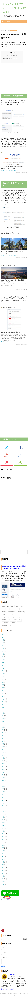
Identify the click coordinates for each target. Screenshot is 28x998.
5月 (3, 651)
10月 (3, 637)
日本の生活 (12, 622)
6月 (3, 648)
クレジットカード (21, 614)
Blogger (14, 995)
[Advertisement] (14, 79)
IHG (3, 609)
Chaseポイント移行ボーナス (11, 58)
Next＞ (22, 552)
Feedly (20, 463)
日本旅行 (19, 622)
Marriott (11, 609)
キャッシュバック (11, 614)
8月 (3, 642)
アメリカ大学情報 (12, 611)
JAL (7, 609)
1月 (3, 662)
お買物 (3, 614)
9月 (3, 640)
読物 (20, 619)
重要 (9, 619)
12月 (3, 665)
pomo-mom (13, 974)
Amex (3, 606)
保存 (10, 625)
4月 (3, 654)
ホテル (12, 617)
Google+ (6, 455)
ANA (8, 606)
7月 (3, 645)
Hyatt (22, 606)
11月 (3, 634)
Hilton (17, 606)
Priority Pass (22, 609)
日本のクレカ (5, 622)
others (17, 609)
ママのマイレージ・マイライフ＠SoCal (13, 8)
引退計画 (4, 619)
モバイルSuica (20, 617)
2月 (3, 659)
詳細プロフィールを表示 (8, 989)
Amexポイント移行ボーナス (11, 56)
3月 (3, 656)
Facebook (20, 448)
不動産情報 (4, 625)
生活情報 (15, 619)
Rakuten (4, 611)
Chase (12, 606)
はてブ (20, 455)
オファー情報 (21, 611)
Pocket (7, 463)
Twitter (7, 448)
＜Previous (5, 552)
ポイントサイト (5, 617)
